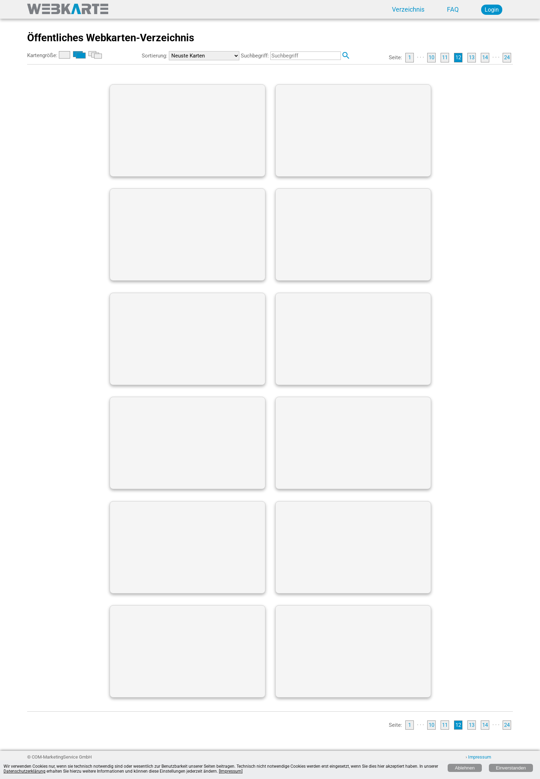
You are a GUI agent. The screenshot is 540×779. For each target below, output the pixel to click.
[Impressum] (231, 771)
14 (485, 57)
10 (431, 57)
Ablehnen (464, 768)
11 (445, 57)
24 (507, 57)
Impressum (479, 757)
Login (492, 9)
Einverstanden (511, 768)
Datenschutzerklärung (24, 771)
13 (471, 57)
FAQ (453, 9)
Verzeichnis (408, 9)
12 (458, 57)
